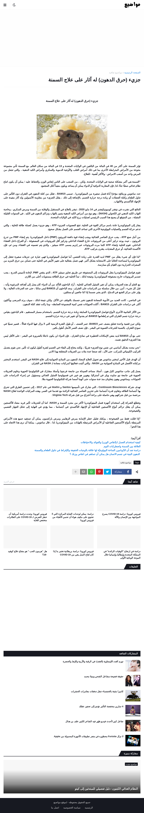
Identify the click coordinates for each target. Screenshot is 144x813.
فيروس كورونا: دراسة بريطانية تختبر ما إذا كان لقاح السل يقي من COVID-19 (73, 553)
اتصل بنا (55, 807)
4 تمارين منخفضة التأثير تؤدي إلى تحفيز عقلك (101, 706)
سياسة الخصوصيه (71, 807)
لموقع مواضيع (60, 802)
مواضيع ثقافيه (115, 72)
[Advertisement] (72, 38)
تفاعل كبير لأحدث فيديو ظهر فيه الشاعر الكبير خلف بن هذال (94, 721)
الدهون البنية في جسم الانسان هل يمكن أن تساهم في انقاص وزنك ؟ (105, 454)
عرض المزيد (9, 481)
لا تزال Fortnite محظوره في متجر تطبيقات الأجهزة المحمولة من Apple (88, 736)
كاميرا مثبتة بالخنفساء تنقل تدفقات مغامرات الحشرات (97, 691)
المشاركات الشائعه (128, 653)
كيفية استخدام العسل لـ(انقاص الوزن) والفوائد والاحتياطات (110, 442)
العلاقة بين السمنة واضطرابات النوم (122, 446)
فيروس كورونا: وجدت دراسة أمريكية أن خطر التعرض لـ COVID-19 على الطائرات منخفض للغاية (27, 517)
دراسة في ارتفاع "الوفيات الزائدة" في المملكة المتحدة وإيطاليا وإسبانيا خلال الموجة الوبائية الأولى (121, 554)
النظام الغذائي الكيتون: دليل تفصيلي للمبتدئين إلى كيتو (106, 788)
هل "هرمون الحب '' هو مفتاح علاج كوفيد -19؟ (27, 553)
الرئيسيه (89, 807)
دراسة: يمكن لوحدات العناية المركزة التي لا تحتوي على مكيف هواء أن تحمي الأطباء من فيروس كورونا (73, 517)
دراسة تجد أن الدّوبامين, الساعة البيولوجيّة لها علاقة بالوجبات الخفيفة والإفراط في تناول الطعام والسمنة (87, 450)
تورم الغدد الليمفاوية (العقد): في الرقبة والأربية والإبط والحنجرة (93, 661)
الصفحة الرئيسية (132, 72)
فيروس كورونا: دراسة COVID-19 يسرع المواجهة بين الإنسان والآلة (121, 515)
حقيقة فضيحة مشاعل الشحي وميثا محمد (103, 676)
